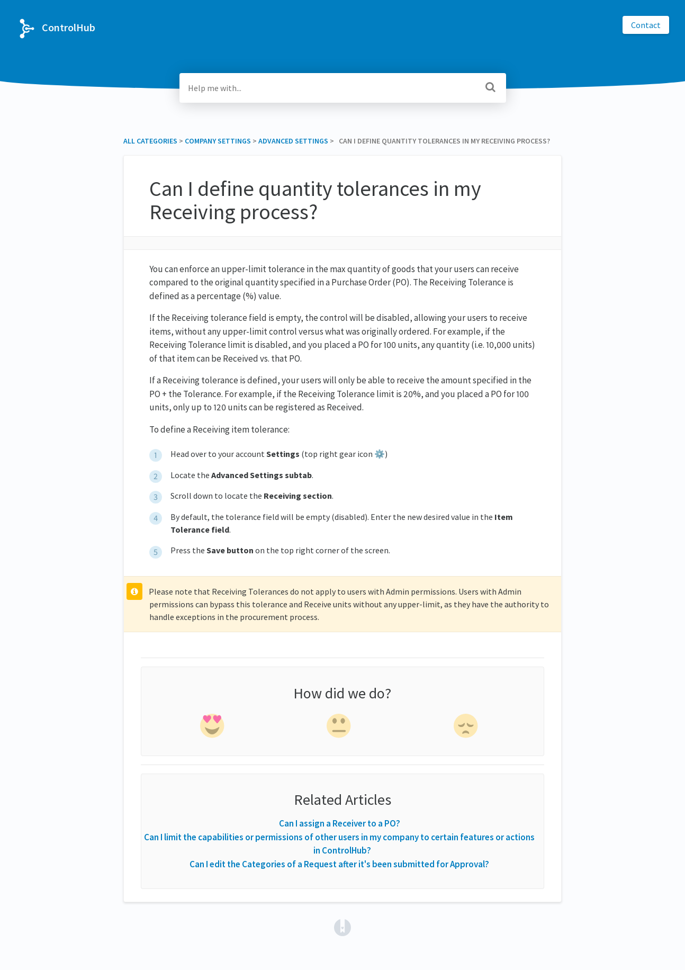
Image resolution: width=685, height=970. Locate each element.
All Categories (150, 141)
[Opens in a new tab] (342, 926)
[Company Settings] (218, 141)
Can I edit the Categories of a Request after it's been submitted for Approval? (339, 864)
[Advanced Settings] (293, 141)
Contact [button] (646, 25)
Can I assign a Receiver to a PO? (339, 823)
